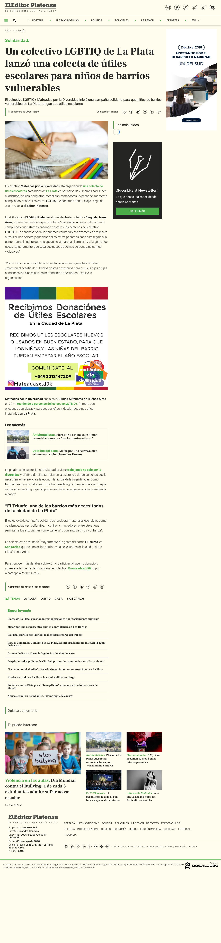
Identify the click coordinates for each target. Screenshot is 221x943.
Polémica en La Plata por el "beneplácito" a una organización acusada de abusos (53, 687)
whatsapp (84, 846)
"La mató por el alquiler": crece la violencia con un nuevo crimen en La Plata (55, 669)
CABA (59, 598)
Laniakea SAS (29, 827)
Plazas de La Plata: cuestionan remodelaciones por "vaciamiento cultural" (53, 619)
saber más (137, 211)
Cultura (69, 829)
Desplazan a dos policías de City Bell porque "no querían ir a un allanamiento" (56, 661)
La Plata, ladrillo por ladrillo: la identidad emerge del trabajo (45, 635)
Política (96, 20)
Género (106, 829)
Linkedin (107, 846)
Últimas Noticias (67, 20)
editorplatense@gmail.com (53, 864)
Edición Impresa (150, 829)
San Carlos (12, 547)
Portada (37, 20)
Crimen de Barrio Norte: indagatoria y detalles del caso (41, 653)
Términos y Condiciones (123, 846)
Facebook (72, 846)
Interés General (88, 829)
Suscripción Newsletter (186, 846)
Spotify (101, 846)
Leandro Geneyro (29, 830)
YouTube (96, 846)
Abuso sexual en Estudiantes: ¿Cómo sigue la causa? (40, 696)
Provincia (70, 834)
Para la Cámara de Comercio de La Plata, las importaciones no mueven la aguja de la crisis (56, 644)
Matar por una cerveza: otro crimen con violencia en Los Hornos (47, 627)
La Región (147, 20)
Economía (119, 829)
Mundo (133, 829)
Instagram (66, 846)
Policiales (122, 20)
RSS (170, 846)
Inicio (8, 30)
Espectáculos (170, 823)
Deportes (172, 20)
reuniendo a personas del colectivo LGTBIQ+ (47, 403)
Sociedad (169, 829)
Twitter (78, 846)
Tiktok (90, 846)
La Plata (52, 191)
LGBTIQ (46, 598)
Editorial (184, 829)
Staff (163, 846)
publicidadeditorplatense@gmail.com (97, 864)
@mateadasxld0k (80, 568)
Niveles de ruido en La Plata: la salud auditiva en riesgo (41, 677)
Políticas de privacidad (148, 846)
